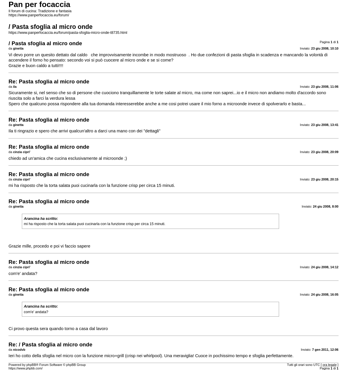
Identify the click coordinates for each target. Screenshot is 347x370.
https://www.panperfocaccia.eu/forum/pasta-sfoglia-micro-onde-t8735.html (67, 33)
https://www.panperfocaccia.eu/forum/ (38, 15)
